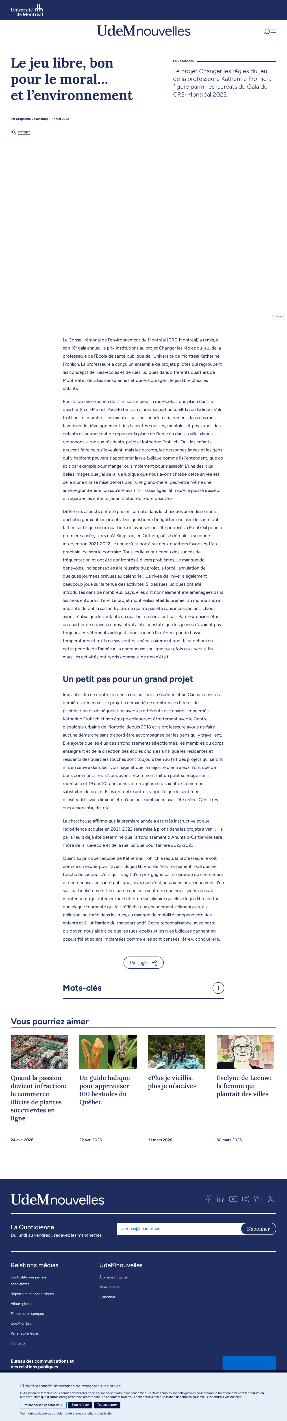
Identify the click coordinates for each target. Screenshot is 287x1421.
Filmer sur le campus (27, 1324)
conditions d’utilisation (97, 1413)
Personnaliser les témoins (43, 1405)
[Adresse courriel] (179, 1240)
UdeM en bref (22, 1334)
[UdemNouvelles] (143, 36)
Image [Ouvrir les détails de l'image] (278, 327)
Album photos (22, 1315)
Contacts (18, 1354)
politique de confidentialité (53, 1413)
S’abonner (107, 1308)
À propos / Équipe (113, 1288)
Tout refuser (80, 1405)
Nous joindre (109, 1298)
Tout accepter (107, 1405)
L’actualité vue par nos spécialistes (28, 1291)
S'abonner (258, 1240)
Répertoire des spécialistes (32, 1305)
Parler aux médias (25, 1344)
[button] (269, 36)
